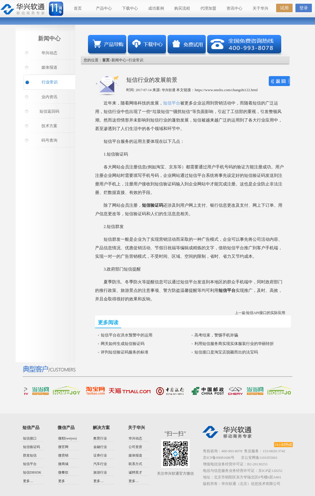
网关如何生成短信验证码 (122, 344)
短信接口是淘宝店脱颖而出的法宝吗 (226, 352)
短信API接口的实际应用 (265, 313)
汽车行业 (100, 464)
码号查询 (49, 140)
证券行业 (100, 455)
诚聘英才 (135, 472)
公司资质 (135, 447)
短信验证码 (31, 447)
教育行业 (100, 438)
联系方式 (135, 464)
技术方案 (49, 126)
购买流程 (182, 8)
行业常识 (50, 82)
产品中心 (104, 8)
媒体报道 (49, 67)
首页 (78, 8)
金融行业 (100, 447)
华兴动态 (49, 53)
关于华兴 (260, 8)
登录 (303, 8)
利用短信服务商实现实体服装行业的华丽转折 (234, 344)
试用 (284, 8)
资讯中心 (234, 8)
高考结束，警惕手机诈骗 (216, 335)
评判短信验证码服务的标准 (124, 352)
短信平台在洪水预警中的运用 (126, 335)
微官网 (63, 447)
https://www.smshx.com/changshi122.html (226, 90)
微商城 (63, 464)
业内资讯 (49, 97)
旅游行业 (100, 472)
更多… (28, 481)
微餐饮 (63, 472)
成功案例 (156, 8)
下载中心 (130, 8)
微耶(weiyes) (67, 438)
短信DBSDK (32, 472)
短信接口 (30, 438)
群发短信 (30, 455)
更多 (61, 481)
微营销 (63, 455)
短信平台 (171, 103)
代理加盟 (208, 8)
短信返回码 (49, 111)
